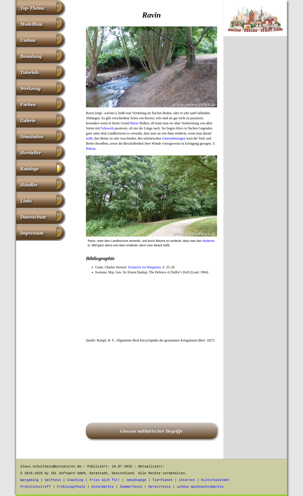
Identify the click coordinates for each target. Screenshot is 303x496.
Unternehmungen (173, 138)
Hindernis (208, 241)
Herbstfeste (159, 487)
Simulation (31, 136)
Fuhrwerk (107, 128)
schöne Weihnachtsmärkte (200, 487)
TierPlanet (162, 480)
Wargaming (29, 480)
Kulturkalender (215, 480)
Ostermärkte (102, 487)
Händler (29, 185)
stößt (89, 138)
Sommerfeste (131, 487)
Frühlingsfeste (71, 487)
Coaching (75, 480)
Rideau (90, 148)
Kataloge (29, 168)
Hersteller (30, 152)
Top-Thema (32, 8)
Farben (28, 104)
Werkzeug (30, 88)
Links (26, 201)
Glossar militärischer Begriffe (151, 431)
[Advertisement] (151, 306)
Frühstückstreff (35, 487)
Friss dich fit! (104, 480)
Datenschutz (33, 217)
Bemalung (31, 56)
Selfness (53, 480)
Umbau (28, 40)
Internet (187, 480)
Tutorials (29, 72)
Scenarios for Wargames (144, 267)
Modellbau (31, 24)
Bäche (134, 123)
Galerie (28, 120)
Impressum (32, 233)
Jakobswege (136, 480)
